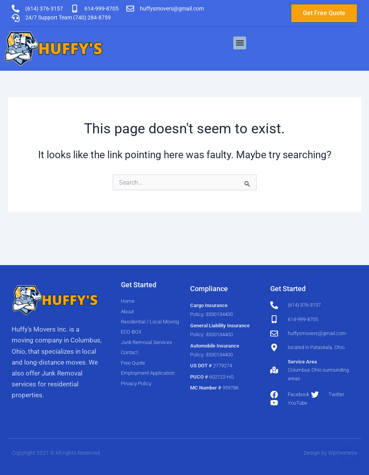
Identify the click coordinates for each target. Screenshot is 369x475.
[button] (239, 43)
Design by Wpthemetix (330, 453)
